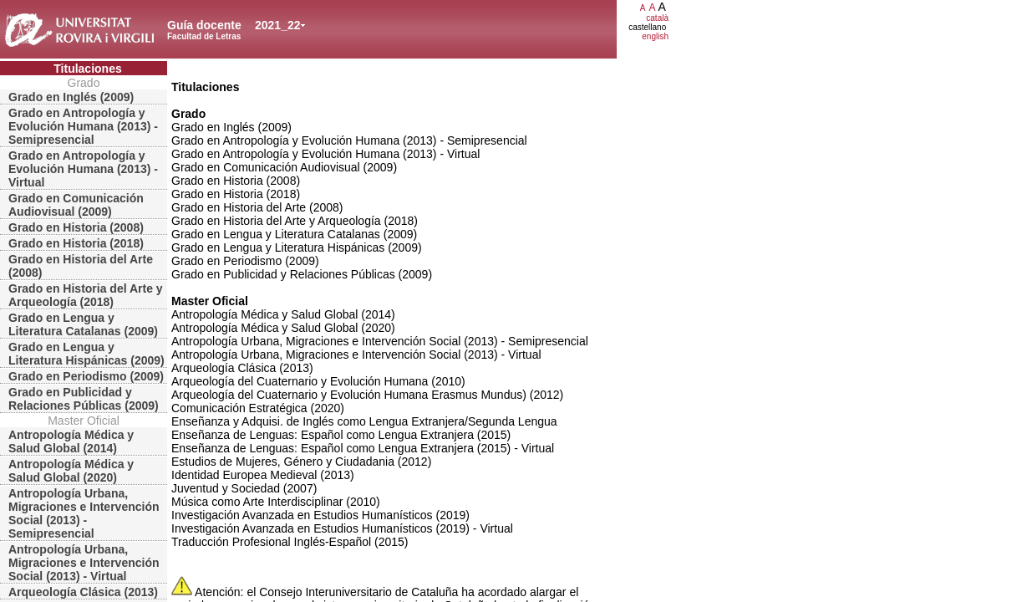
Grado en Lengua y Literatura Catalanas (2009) (83, 324)
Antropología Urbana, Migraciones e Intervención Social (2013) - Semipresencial (84, 513)
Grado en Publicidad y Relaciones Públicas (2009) (83, 398)
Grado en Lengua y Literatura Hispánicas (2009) (86, 353)
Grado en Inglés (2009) (71, 97)
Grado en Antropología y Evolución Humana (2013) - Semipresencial (83, 126)
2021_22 (278, 25)
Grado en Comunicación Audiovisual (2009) (76, 204)
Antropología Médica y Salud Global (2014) (71, 441)
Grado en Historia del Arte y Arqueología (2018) (85, 295)
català (657, 18)
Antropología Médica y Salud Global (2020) (71, 470)
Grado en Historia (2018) (76, 243)
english (655, 36)
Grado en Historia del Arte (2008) (80, 266)
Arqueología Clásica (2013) (83, 592)
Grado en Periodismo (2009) (86, 376)
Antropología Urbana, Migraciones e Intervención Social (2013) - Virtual (84, 563)
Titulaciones (87, 68)
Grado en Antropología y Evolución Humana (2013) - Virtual (83, 169)
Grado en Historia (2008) (76, 227)
